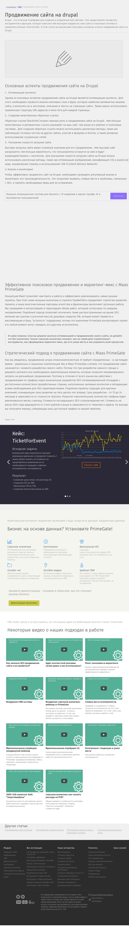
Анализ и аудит (94, 871)
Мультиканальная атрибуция (69, 885)
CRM (5, 858)
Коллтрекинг (9, 865)
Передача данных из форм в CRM (40, 882)
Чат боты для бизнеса (97, 868)
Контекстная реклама (97, 877)
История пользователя (67, 882)
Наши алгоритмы (66, 848)
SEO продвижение (95, 858)
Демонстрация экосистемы (24, 603)
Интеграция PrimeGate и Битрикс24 (41, 867)
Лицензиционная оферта (14, 871)
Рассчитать (119, 196)
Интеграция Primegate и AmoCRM (40, 860)
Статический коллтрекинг (68, 876)
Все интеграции (34, 848)
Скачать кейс (91, 465)
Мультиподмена (64, 852)
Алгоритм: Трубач (65, 858)
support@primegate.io (102, 894)
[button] (9, 462)
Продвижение (94, 874)
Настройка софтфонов (36, 857)
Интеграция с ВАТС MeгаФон (38, 885)
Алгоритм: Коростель (66, 855)
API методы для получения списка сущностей (40, 853)
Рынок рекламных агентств (99, 855)
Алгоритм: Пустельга (66, 861)
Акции (6, 877)
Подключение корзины (36, 870)
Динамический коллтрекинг (69, 879)
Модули (7, 848)
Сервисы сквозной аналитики (100, 861)
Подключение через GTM (37, 873)
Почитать (93, 848)
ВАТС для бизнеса (95, 865)
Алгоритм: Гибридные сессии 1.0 (70, 873)
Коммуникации (10, 855)
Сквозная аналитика (12, 868)
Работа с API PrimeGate (36, 864)
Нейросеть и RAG (10, 852)
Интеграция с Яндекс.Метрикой (39, 879)
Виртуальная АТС (10, 861)
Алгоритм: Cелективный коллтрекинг (67, 869)
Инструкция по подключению (38, 876)
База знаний (120, 848)
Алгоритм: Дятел (64, 865)
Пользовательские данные (14, 874)
